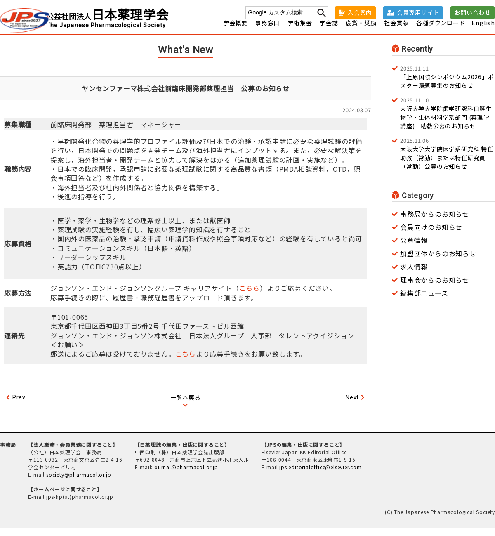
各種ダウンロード (440, 30)
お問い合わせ (472, 12)
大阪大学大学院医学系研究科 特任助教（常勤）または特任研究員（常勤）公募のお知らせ (447, 161)
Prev (19, 404)
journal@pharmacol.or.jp (185, 474)
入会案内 (360, 12)
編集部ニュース (424, 300)
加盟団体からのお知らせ (438, 261)
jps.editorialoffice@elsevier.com (320, 474)
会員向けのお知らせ (431, 234)
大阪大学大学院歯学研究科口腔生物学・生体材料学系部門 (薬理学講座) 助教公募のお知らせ (447, 120)
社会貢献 (396, 30)
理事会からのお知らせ (434, 287)
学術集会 (300, 30)
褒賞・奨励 (361, 30)
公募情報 (414, 248)
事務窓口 (267, 30)
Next (352, 404)
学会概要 (235, 30)
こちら (249, 296)
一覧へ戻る (185, 405)
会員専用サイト (418, 12)
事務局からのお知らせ (434, 221)
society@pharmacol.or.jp (78, 482)
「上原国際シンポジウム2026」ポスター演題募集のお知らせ (447, 84)
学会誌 (329, 30)
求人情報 (414, 274)
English (483, 30)
